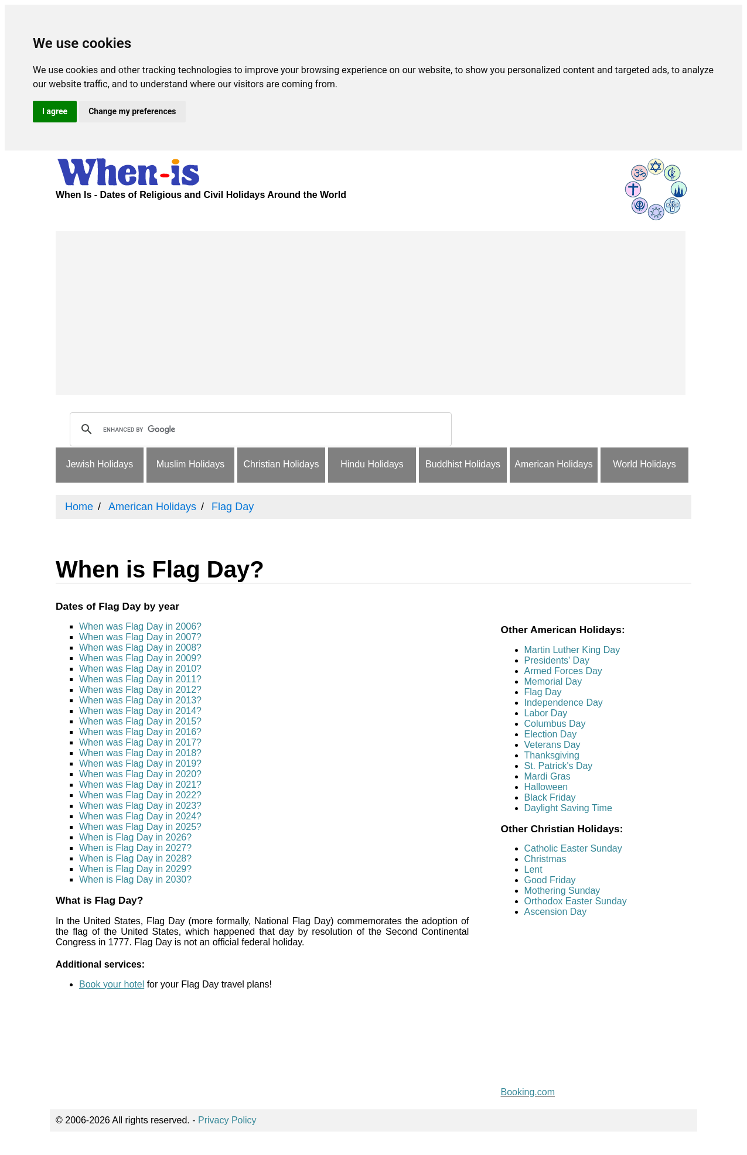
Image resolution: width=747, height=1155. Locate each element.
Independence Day (563, 703)
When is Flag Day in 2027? (135, 848)
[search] (259, 429)
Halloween (546, 787)
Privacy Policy (227, 1120)
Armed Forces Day (563, 671)
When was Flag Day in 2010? (140, 669)
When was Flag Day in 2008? (140, 647)
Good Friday (550, 880)
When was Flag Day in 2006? (140, 626)
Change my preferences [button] (132, 111)
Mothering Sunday (562, 891)
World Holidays (644, 464)
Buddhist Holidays (462, 464)
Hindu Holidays (372, 464)
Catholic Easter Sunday (573, 848)
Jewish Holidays (100, 464)
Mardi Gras (547, 776)
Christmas (545, 859)
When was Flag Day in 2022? (140, 795)
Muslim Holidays (190, 464)
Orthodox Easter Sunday (575, 901)
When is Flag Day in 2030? (135, 879)
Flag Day (543, 692)
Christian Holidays (281, 464)
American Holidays (553, 464)
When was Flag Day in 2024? (140, 816)
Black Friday (550, 797)
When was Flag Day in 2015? (140, 721)
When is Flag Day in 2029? (135, 869)
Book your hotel (111, 984)
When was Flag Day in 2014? (140, 711)
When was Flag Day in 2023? (140, 806)
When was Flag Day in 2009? (140, 658)
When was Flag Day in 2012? (140, 690)
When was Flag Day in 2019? (140, 763)
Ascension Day (555, 912)
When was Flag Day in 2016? (140, 732)
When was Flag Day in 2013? (140, 700)
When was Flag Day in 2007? (140, 637)
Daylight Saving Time (568, 808)
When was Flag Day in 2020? (140, 774)
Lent (533, 869)
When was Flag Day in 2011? (140, 679)
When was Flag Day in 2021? (140, 785)
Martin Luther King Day (572, 650)
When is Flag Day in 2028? (135, 858)
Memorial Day (553, 681)
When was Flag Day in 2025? (140, 827)
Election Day (550, 734)
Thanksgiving (551, 755)
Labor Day (546, 713)
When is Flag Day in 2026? (135, 837)
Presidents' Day (557, 660)
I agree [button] (54, 111)
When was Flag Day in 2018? (140, 753)
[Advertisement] (370, 313)
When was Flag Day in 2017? (140, 742)
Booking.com (528, 1092)
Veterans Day (552, 745)
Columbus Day (555, 724)
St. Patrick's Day (558, 766)
